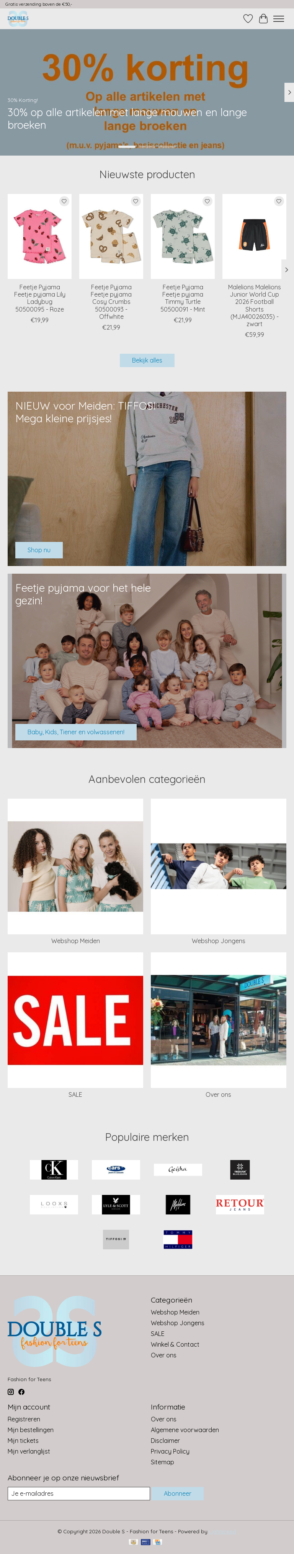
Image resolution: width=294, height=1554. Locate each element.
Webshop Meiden (75, 941)
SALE (75, 1094)
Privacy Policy (170, 1451)
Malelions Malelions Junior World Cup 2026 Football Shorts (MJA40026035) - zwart (254, 305)
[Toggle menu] (278, 18)
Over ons (218, 1094)
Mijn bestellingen (31, 1430)
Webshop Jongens (218, 941)
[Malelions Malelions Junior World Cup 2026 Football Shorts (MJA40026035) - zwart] (254, 236)
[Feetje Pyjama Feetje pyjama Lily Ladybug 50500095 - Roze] (40, 236)
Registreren (24, 1419)
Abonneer (177, 1493)
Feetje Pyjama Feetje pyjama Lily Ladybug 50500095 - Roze (39, 298)
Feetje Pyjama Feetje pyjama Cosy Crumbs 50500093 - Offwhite (111, 301)
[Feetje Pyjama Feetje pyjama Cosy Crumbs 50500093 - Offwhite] (111, 236)
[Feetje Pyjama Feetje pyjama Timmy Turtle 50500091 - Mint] (183, 236)
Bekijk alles (147, 360)
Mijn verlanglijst (29, 1451)
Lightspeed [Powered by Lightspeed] (222, 1531)
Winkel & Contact (175, 1344)
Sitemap (162, 1462)
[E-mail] (79, 1493)
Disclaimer (165, 1440)
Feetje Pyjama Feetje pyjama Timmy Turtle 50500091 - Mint (182, 298)
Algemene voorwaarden (185, 1430)
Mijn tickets (23, 1440)
